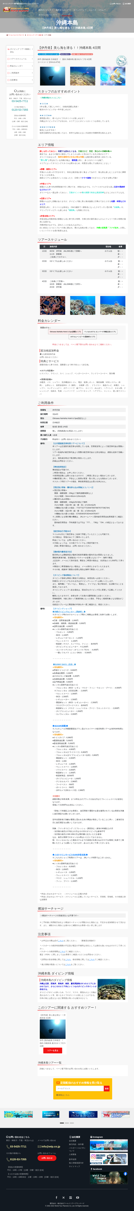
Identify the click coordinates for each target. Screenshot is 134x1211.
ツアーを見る (52, 1050)
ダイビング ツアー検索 (34, 35)
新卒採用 (72, 1159)
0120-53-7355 (20, 109)
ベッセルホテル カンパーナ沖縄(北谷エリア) (100, 332)
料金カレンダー (15, 66)
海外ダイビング (63, 10)
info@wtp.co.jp (50, 1146)
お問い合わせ (46, 1158)
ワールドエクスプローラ (16, 35)
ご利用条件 (13, 73)
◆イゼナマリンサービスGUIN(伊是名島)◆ (70, 855)
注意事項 (12, 80)
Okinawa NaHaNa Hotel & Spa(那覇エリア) (65, 332)
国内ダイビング (46, 10)
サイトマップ (74, 1166)
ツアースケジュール (17, 59)
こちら (60, 941)
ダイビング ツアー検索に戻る (19, 50)
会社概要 (72, 1141)
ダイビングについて (48, 15)
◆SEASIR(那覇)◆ (60, 726)
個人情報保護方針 (76, 1163)
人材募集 (72, 1154)
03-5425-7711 (20, 101)
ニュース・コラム (97, 10)
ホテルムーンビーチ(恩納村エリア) (82, 337)
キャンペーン (80, 10)
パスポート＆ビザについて (77, 1149)
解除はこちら (63, 1095)
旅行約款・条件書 (76, 1144)
